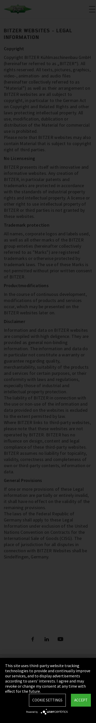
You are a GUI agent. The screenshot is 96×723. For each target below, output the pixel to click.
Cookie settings (47, 700)
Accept (81, 700)
